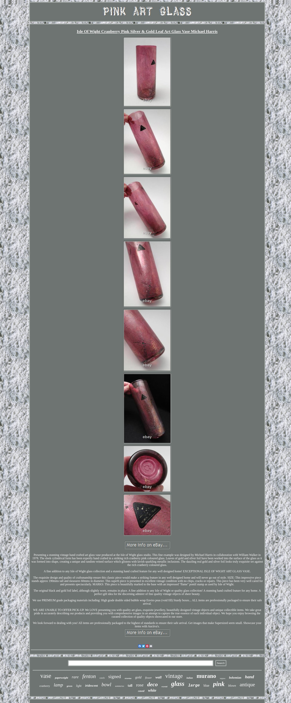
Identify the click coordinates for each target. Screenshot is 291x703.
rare (75, 677)
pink (219, 683)
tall (130, 685)
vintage (174, 675)
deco (152, 684)
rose (139, 685)
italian (190, 677)
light (78, 685)
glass (177, 683)
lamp (58, 684)
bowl (106, 684)
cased (141, 690)
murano (206, 676)
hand (249, 677)
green (69, 686)
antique (247, 684)
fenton (89, 676)
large (194, 685)
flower (148, 677)
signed (114, 676)
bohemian (235, 677)
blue (206, 685)
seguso (222, 678)
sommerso (119, 686)
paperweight (61, 677)
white (152, 690)
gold (138, 677)
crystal (164, 686)
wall (159, 677)
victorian (128, 678)
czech (101, 678)
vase (45, 675)
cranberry (44, 685)
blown (232, 685)
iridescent (91, 685)
